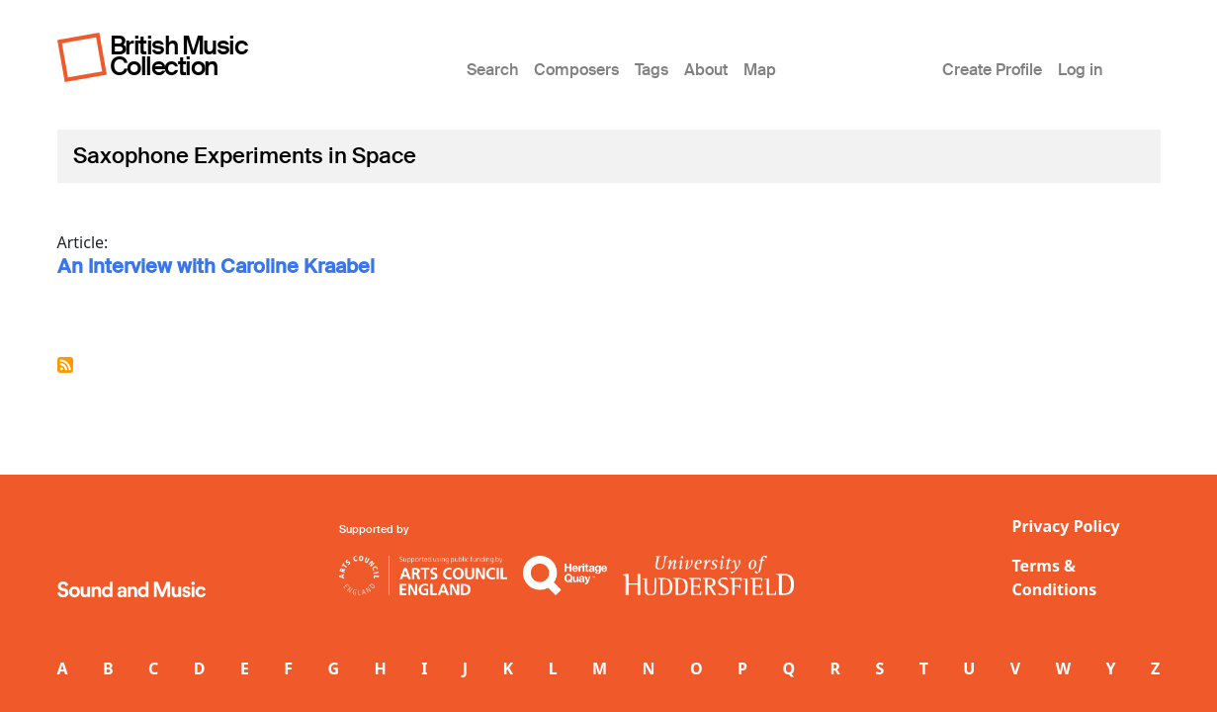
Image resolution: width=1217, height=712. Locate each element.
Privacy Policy (1066, 526)
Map (759, 69)
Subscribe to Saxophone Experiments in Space (65, 365)
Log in (1080, 69)
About (706, 69)
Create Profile (992, 69)
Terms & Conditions (1054, 577)
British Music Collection (179, 56)
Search (492, 69)
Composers (576, 69)
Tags (651, 69)
